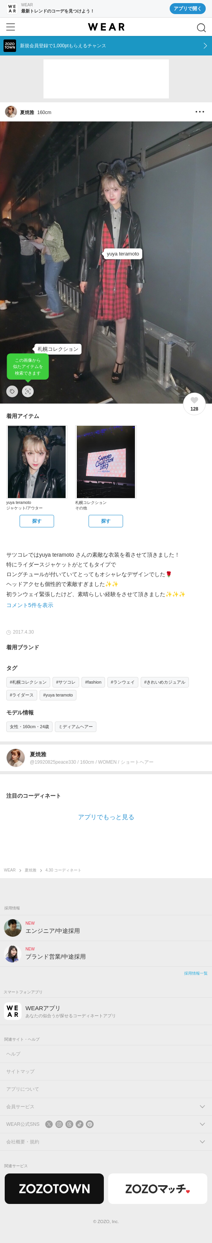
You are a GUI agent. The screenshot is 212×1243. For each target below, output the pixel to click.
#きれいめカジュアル (164, 682)
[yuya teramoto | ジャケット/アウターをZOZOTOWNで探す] (37, 521)
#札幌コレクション (28, 682)
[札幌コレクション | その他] (58, 349)
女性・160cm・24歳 (29, 726)
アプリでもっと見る (106, 817)
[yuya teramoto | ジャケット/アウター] (123, 253)
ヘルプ (13, 1054)
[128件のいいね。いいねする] (194, 404)
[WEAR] (106, 27)
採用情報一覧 (196, 973)
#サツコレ (66, 682)
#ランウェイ (123, 682)
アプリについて (22, 1089)
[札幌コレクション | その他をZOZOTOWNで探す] (106, 521)
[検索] (201, 28)
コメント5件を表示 (29, 605)
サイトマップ (20, 1071)
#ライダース (22, 695)
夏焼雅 (30, 870)
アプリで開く (188, 8)
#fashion (93, 682)
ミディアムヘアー (75, 726)
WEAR (10, 870)
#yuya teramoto (58, 695)
